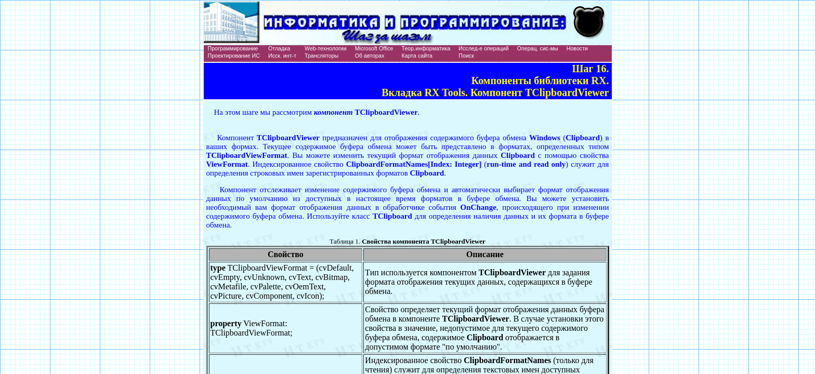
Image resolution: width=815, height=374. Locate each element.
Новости (577, 48)
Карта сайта (417, 55)
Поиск (466, 55)
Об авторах (370, 55)
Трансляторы (321, 55)
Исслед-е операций (483, 48)
